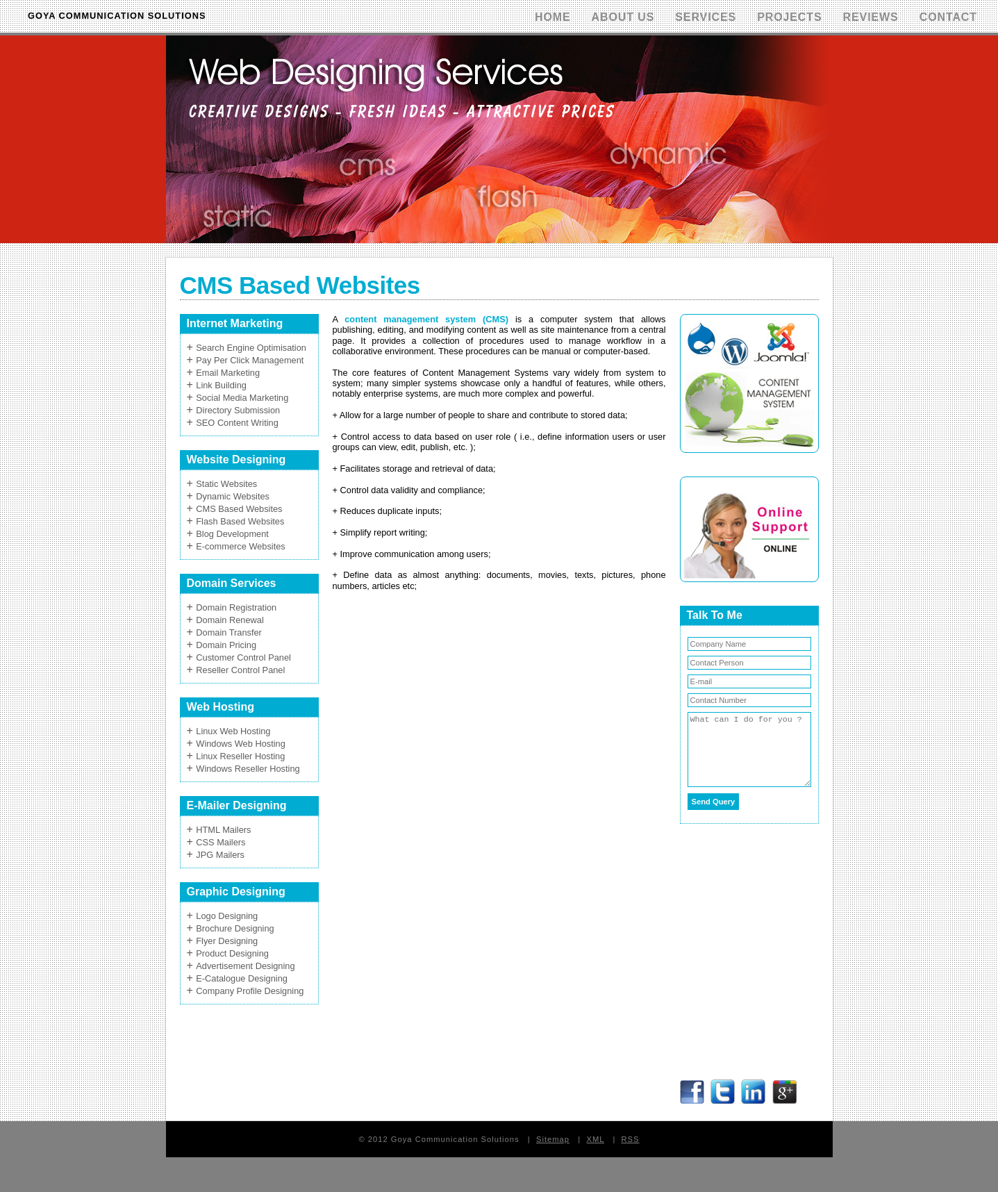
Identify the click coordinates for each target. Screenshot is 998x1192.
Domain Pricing (226, 645)
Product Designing (232, 953)
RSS (631, 1139)
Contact (948, 17)
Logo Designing (227, 916)
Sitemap (552, 1139)
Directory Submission (238, 410)
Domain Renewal (229, 620)
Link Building (221, 385)
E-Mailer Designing (237, 805)
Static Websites (226, 484)
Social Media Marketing (242, 397)
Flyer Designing (227, 941)
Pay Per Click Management (249, 360)
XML (595, 1139)
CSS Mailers (220, 842)
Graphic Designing (236, 891)
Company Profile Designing (249, 991)
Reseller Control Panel (240, 670)
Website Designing (236, 459)
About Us (623, 17)
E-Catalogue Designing (242, 978)
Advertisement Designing (245, 966)
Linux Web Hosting (233, 731)
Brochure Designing (235, 928)
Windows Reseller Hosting (247, 768)
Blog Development (232, 534)
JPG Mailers (220, 855)
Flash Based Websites (240, 521)
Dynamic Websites (232, 496)
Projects (789, 17)
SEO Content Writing (237, 422)
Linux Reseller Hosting (240, 756)
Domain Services (231, 583)
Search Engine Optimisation (251, 347)
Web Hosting (220, 707)
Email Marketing (228, 372)
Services (705, 17)
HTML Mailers (223, 830)
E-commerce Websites (240, 546)
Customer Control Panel (243, 657)
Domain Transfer (229, 632)
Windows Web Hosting (240, 743)
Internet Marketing (235, 323)
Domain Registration (236, 607)
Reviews (871, 17)
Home (553, 17)
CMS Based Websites (239, 509)
